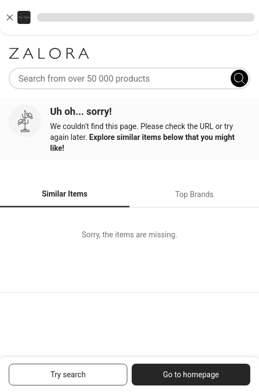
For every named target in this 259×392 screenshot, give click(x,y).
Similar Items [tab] (65, 193)
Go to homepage (191, 374)
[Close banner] (9, 17)
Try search (68, 374)
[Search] (239, 78)
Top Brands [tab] (194, 194)
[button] (129, 17)
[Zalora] (129, 53)
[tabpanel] (129, 234)
